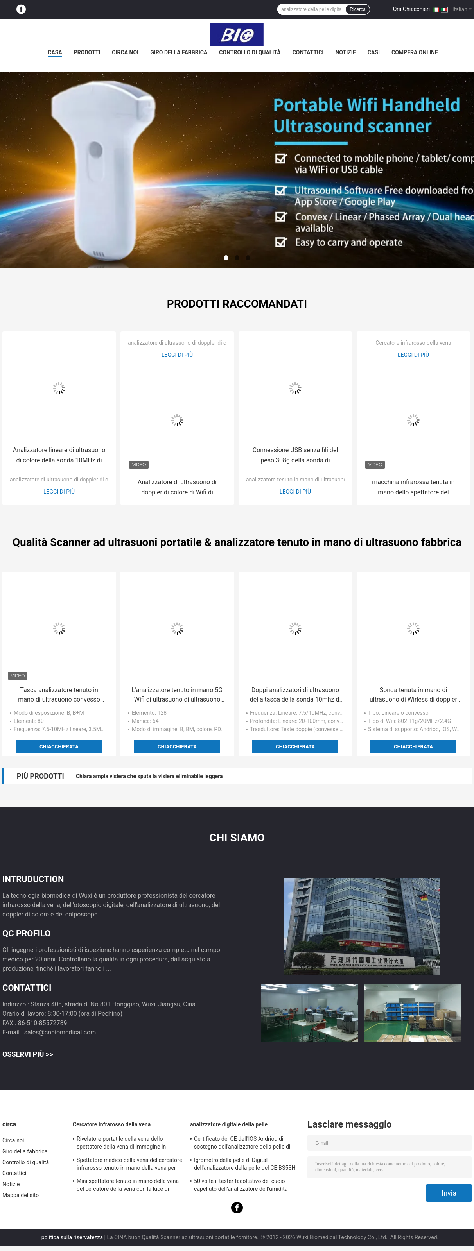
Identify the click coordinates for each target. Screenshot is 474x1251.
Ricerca (358, 9)
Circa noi (125, 52)
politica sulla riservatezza (72, 1237)
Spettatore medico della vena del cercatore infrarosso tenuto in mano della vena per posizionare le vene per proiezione (129, 1165)
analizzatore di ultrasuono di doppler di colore (65, 479)
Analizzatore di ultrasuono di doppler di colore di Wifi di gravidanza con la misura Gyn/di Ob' (177, 488)
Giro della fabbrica (178, 52)
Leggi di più (59, 492)
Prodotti (87, 52)
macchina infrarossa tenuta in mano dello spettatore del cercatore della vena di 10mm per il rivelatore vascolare (413, 488)
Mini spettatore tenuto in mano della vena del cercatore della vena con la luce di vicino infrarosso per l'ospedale (128, 1186)
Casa (55, 52)
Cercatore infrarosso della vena (413, 343)
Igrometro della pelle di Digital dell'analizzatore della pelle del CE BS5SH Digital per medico (245, 1165)
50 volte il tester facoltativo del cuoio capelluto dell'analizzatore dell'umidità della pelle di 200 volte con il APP (241, 1186)
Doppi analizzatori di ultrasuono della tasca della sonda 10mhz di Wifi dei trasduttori (295, 695)
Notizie (345, 52)
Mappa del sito (20, 1195)
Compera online (414, 52)
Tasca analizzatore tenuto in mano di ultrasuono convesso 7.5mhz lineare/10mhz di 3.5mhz (59, 695)
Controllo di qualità (249, 52)
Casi (374, 52)
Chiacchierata (59, 747)
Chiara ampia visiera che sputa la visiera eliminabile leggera (149, 776)
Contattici (308, 52)
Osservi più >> (27, 1054)
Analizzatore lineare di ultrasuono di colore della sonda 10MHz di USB (59, 455)
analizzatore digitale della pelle (229, 1124)
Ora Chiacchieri (411, 9)
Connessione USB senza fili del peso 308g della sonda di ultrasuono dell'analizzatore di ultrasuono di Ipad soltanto (295, 455)
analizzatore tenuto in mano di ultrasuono (296, 479)
